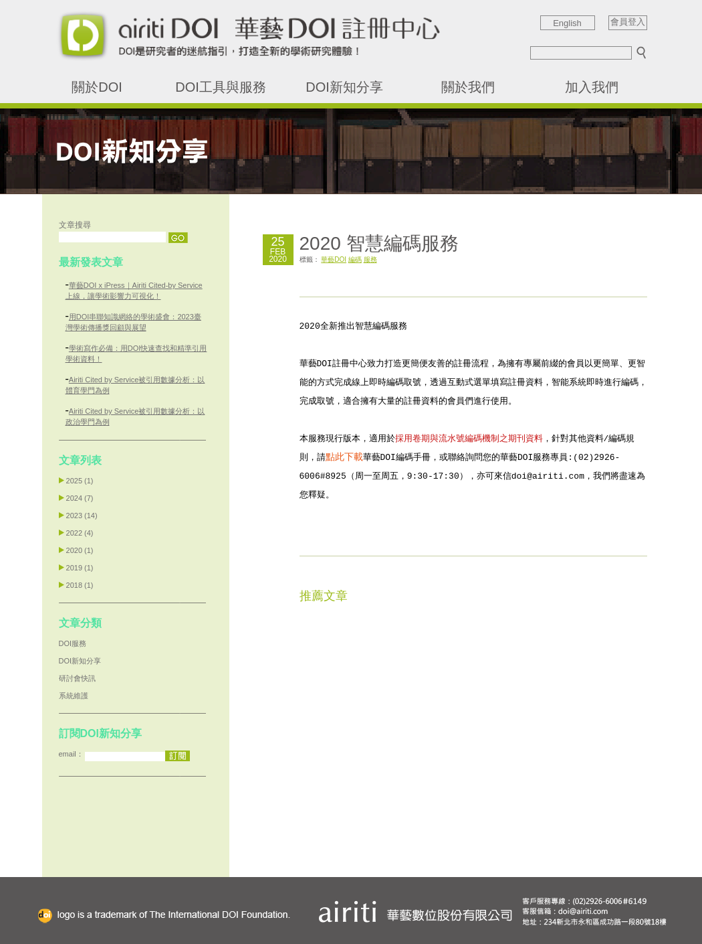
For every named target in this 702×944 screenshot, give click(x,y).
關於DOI (97, 87)
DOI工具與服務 (220, 87)
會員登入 (627, 22)
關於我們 (468, 87)
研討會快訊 (77, 678)
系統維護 (73, 696)
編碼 (355, 259)
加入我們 (591, 87)
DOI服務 (73, 643)
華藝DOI (333, 259)
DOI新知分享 (344, 87)
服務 (370, 259)
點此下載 (344, 456)
